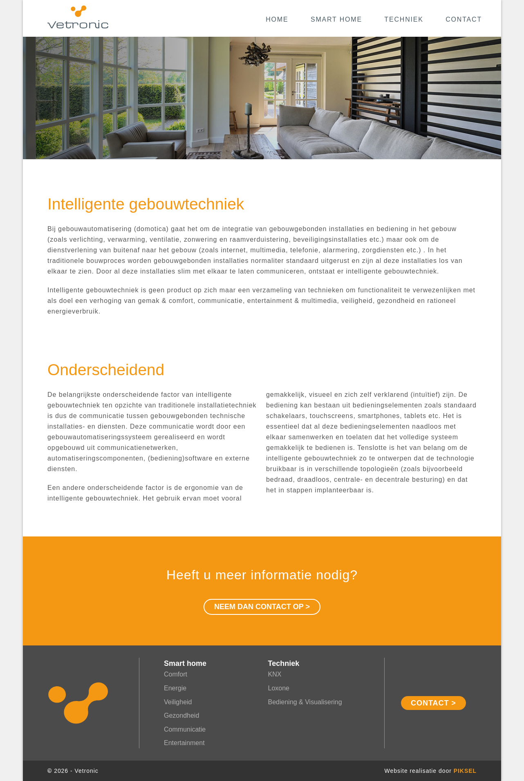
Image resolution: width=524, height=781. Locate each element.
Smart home (336, 19)
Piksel (465, 771)
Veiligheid (178, 702)
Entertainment (184, 742)
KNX (275, 674)
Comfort (175, 674)
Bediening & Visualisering (305, 702)
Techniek (403, 19)
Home (277, 19)
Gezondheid (181, 715)
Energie (175, 688)
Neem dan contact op (258, 607)
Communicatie (185, 729)
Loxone (279, 688)
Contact (464, 19)
